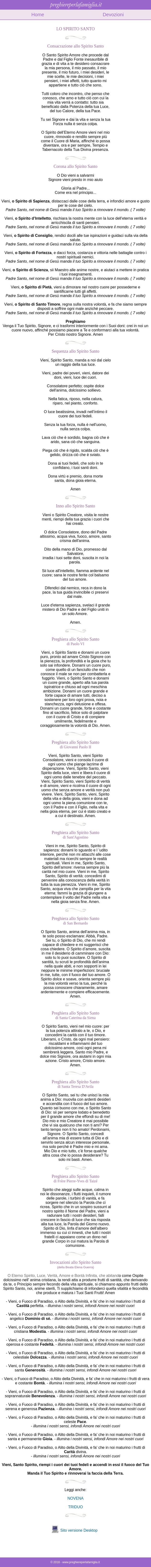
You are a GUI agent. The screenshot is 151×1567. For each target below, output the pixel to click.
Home (37, 14)
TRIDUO (75, 1507)
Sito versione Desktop (78, 1530)
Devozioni (113, 14)
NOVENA (75, 1498)
